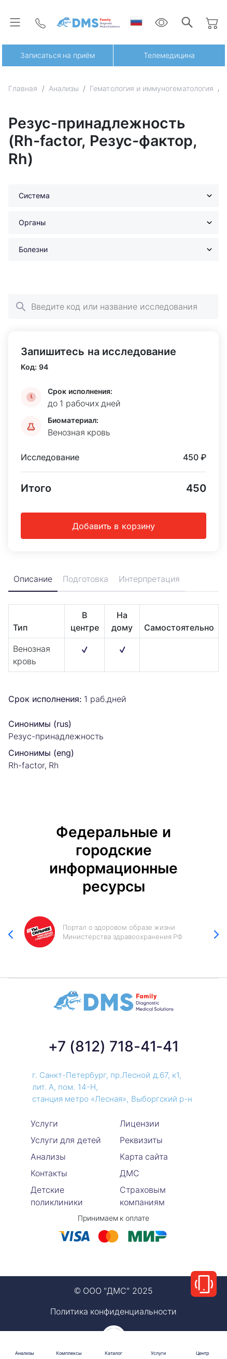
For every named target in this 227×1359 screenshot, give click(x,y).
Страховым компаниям (143, 1196)
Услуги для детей (66, 1140)
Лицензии (140, 1123)
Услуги (44, 1123)
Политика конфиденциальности (113, 1311)
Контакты (49, 1173)
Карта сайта (144, 1156)
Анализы (48, 1156)
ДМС (129, 1173)
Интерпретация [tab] (151, 579)
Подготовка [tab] (86, 579)
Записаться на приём (57, 55)
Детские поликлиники (57, 1196)
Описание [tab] (33, 579)
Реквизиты (141, 1140)
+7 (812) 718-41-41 (113, 1046)
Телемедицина (169, 55)
